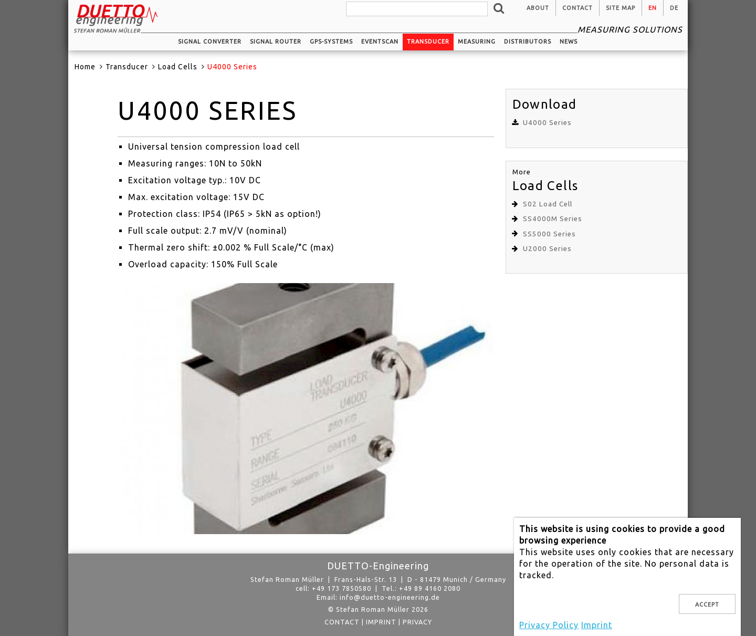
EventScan (379, 41)
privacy (417, 621)
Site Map (620, 8)
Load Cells (177, 66)
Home (85, 66)
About (538, 8)
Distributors (527, 41)
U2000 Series (547, 249)
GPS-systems (331, 41)
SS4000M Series (552, 219)
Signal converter (210, 41)
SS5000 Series (549, 234)
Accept (707, 604)
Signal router (275, 41)
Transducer (428, 41)
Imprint (381, 621)
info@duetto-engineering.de (390, 597)
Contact (577, 8)
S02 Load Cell (547, 204)
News (569, 41)
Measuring (477, 41)
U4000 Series (547, 123)
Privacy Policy (549, 625)
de (674, 8)
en (652, 8)
